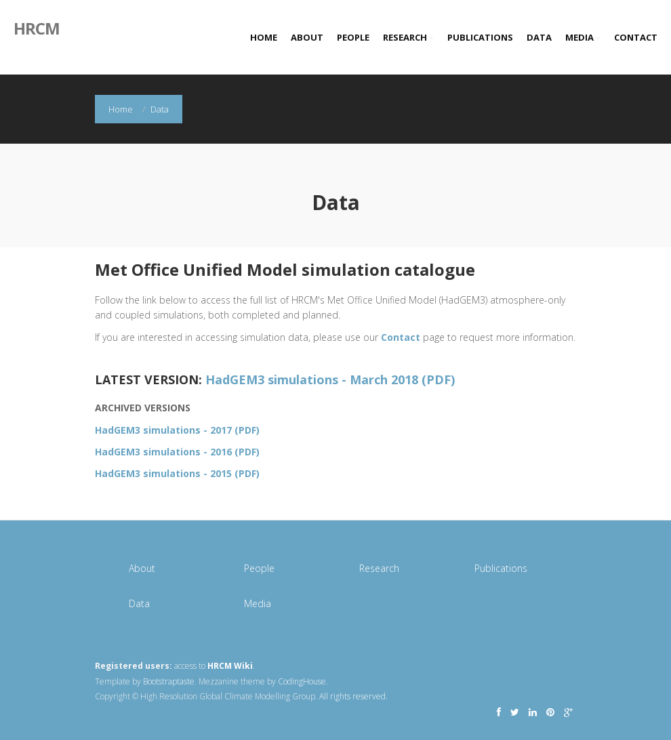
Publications (480, 37)
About (307, 37)
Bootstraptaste (169, 681)
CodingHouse (302, 681)
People (353, 37)
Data (539, 37)
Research (408, 37)
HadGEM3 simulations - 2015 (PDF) (177, 473)
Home (263, 37)
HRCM (37, 27)
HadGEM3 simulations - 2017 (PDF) (177, 430)
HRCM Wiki (230, 666)
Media (583, 37)
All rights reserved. (353, 696)
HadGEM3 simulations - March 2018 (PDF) (330, 379)
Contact (635, 37)
